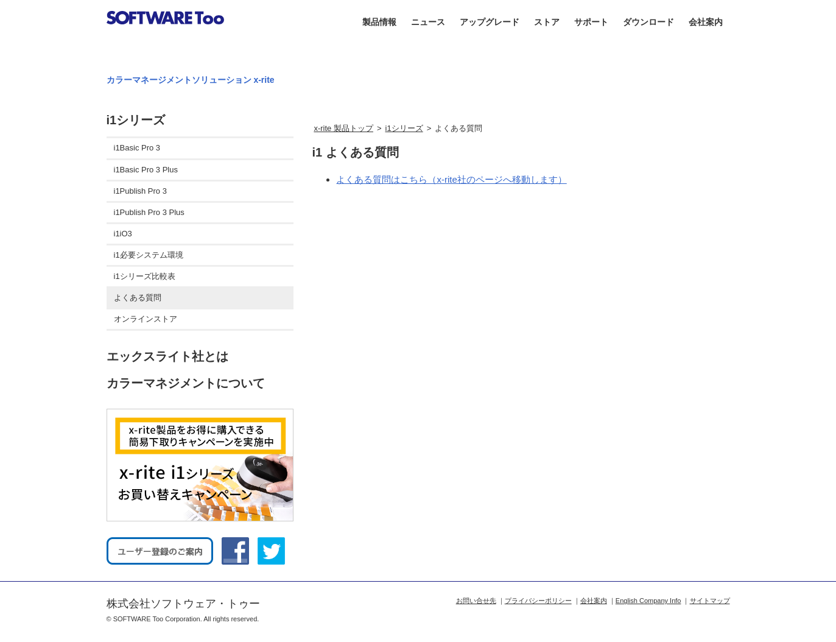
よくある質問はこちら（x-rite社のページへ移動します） (451, 179)
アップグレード (489, 22)
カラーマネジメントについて (186, 383)
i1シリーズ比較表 (144, 276)
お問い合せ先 (476, 600)
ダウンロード (648, 22)
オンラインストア (145, 318)
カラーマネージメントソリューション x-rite (191, 80)
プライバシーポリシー (538, 600)
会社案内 (706, 22)
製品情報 (379, 22)
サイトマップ (710, 600)
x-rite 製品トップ (343, 128)
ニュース (428, 22)
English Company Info (648, 600)
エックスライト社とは (167, 356)
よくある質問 (137, 297)
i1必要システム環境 (148, 254)
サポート (591, 22)
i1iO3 (123, 233)
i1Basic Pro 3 (137, 147)
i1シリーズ (404, 128)
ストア (547, 22)
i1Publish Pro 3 (140, 191)
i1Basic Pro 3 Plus (146, 169)
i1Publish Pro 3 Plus (149, 212)
